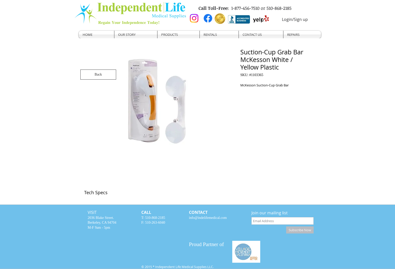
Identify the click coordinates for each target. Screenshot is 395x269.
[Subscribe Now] (300, 229)
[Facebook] (208, 18)
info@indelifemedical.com (208, 218)
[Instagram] (194, 18)
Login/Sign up (295, 19)
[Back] (98, 75)
